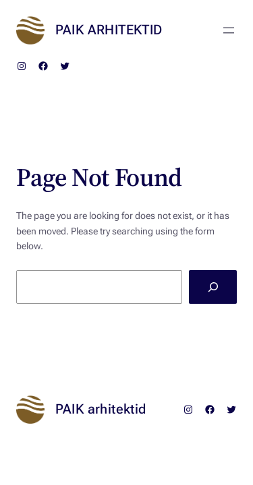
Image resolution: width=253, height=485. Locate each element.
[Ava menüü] (229, 30)
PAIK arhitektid (109, 30)
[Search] (213, 286)
